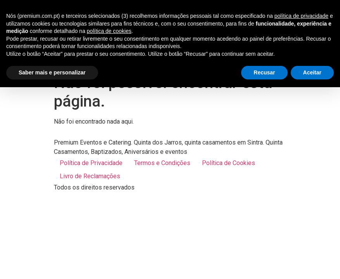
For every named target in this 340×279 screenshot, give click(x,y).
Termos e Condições (162, 163)
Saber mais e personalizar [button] (52, 72)
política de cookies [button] (109, 31)
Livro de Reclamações (90, 176)
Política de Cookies (228, 163)
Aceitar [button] (312, 72)
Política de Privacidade (91, 163)
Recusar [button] (264, 72)
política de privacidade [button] (301, 16)
